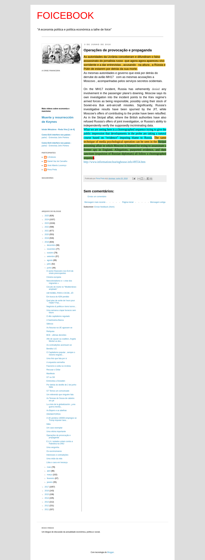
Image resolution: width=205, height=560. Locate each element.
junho (49, 268)
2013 (47, 502)
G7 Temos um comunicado (57, 391)
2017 (47, 487)
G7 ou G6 (50, 377)
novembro (51, 249)
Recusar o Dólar (53, 370)
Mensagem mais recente (94, 202)
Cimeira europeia (53, 277)
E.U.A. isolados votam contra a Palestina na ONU (59, 442)
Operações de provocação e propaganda (58, 436)
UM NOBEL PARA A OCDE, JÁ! (60, 293)
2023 (47, 223)
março (50, 475)
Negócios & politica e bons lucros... (61, 306)
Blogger (110, 552)
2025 (47, 216)
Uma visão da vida (54, 458)
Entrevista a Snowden (55, 381)
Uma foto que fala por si (56, 358)
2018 (47, 242)
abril (49, 471)
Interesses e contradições (57, 455)
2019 (47, 238)
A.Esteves (51, 157)
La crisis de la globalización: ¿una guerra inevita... (60, 405)
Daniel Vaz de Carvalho (57, 161)
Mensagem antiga (157, 202)
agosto (50, 260)
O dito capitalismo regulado (58, 316)
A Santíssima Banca (55, 320)
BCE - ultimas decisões (56, 335)
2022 (47, 227)
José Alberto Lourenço (56, 165)
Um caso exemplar (54, 428)
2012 (47, 505)
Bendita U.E (51, 349)
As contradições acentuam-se (59, 345)
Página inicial (128, 202)
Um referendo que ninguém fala (60, 394)
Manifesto (50, 373)
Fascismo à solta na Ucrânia (58, 366)
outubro (50, 253)
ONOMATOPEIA (53, 414)
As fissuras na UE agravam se (59, 328)
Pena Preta (52, 169)
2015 (47, 494)
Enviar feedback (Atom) (104, 207)
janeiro (50, 482)
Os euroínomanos (54, 451)
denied (156, 89)
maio (49, 467)
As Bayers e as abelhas (56, 410)
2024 (47, 219)
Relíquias (50, 331)
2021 (47, 231)
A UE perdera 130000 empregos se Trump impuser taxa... (61, 419)
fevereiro (51, 478)
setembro (51, 256)
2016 (47, 491)
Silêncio (49, 324)
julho (49, 264)
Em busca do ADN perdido (57, 297)
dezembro (51, 245)
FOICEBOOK (65, 15)
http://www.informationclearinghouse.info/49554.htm (114, 162)
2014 (47, 498)
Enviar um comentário (97, 196)
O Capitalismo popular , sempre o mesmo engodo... (60, 353)
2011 (47, 509)
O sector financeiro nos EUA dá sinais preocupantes (59, 272)
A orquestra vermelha (55, 362)
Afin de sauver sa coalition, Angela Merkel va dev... (61, 340)
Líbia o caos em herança (56, 462)
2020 (47, 234)
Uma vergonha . (53, 447)
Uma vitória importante (56, 431)
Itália (48, 424)
